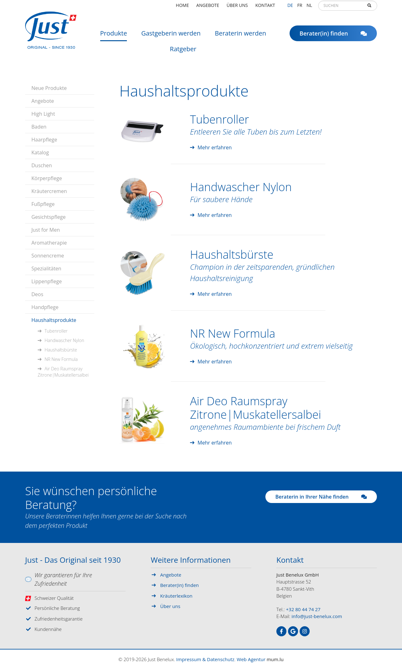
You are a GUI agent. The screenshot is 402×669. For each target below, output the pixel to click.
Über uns (237, 8)
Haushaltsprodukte (53, 320)
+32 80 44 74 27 (303, 609)
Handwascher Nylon (64, 340)
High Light (43, 113)
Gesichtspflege (48, 216)
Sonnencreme (47, 255)
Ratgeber (183, 51)
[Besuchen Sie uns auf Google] (293, 631)
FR (299, 8)
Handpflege (44, 307)
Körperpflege (46, 178)
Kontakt (265, 8)
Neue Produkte (49, 88)
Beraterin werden (240, 36)
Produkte (113, 36)
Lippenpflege (46, 281)
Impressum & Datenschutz (205, 659)
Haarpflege (44, 139)
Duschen (41, 165)
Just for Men (45, 229)
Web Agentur (251, 659)
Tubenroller (56, 331)
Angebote (207, 8)
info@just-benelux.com (316, 616)
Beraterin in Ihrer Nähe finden (321, 496)
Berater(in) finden (333, 36)
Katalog (40, 152)
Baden (38, 126)
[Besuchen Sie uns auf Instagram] (305, 631)
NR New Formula (61, 359)
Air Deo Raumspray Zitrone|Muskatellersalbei (63, 372)
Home (182, 8)
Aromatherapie (49, 242)
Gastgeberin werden (171, 36)
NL (309, 8)
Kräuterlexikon (176, 596)
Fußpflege (43, 204)
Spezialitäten (46, 268)
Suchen (369, 8)
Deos (37, 294)
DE (290, 8)
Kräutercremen (49, 191)
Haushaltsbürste (61, 350)
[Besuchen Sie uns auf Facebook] (281, 631)
